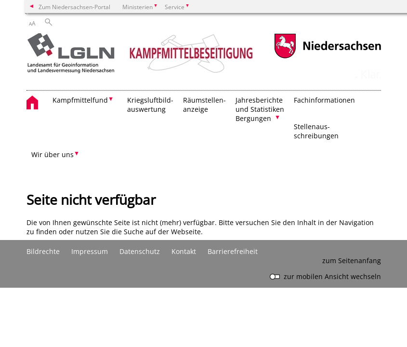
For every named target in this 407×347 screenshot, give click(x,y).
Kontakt (183, 251)
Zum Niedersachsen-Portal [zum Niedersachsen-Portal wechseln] (74, 7)
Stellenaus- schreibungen (316, 131)
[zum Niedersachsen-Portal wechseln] (327, 57)
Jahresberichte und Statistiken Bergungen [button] (260, 109)
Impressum (89, 251)
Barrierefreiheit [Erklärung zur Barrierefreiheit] (233, 251)
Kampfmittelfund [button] (80, 100)
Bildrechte (43, 251)
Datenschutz (139, 251)
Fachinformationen (324, 100)
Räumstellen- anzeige (204, 104)
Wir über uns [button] (52, 154)
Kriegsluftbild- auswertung (150, 104)
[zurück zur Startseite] (141, 54)
